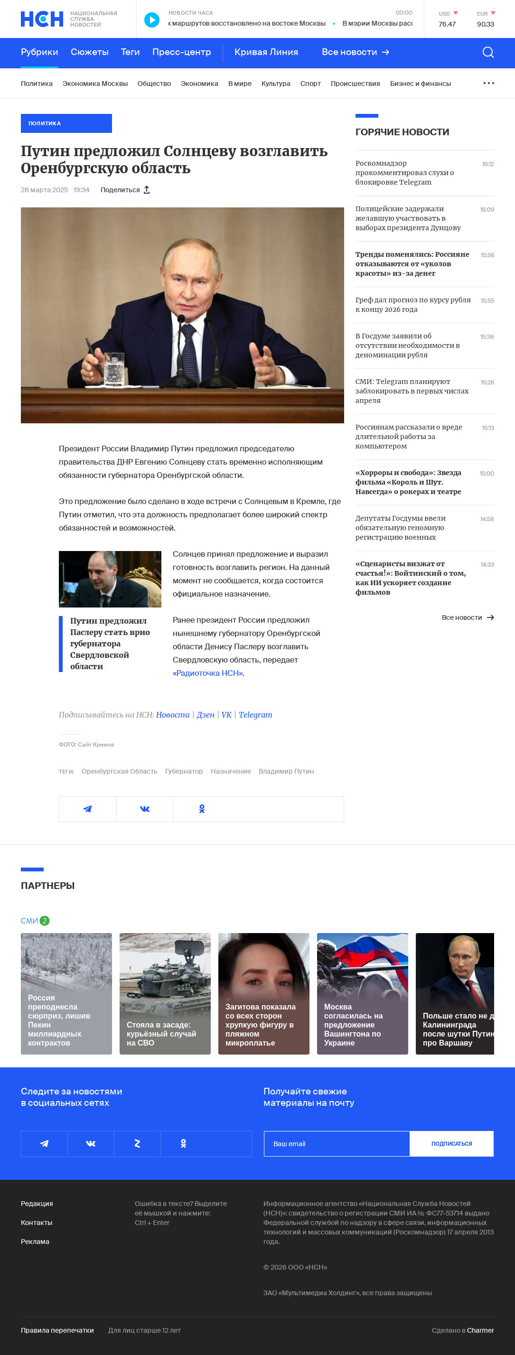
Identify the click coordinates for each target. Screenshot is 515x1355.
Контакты (36, 1222)
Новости (173, 715)
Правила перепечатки (57, 1330)
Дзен (206, 715)
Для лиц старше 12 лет (144, 1330)
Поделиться (125, 190)
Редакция (37, 1203)
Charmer (480, 1330)
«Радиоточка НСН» (208, 673)
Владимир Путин (286, 771)
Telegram (255, 715)
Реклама (35, 1241)
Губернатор (184, 771)
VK (227, 715)
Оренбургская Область (120, 771)
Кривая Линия (266, 52)
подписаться (451, 1143)
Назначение (231, 771)
